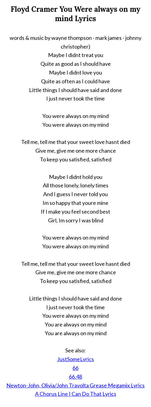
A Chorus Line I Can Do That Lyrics (75, 393)
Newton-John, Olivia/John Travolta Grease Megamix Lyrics (75, 385)
